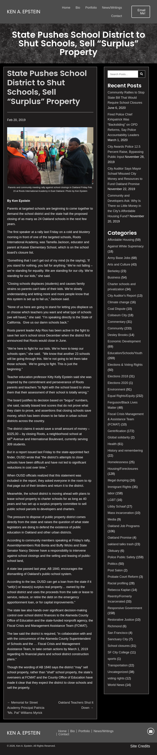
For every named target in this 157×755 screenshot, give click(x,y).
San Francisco (118, 633)
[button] (140, 12)
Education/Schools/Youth (125, 353)
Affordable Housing (121, 239)
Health (112, 444)
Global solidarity (119, 437)
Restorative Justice (121, 619)
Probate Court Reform (123, 576)
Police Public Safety (121, 557)
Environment (116, 389)
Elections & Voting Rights (125, 364)
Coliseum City (117, 315)
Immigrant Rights (119, 487)
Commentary (117, 321)
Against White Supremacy (126, 246)
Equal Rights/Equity (121, 396)
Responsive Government (125, 608)
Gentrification (117, 431)
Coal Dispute (117, 309)
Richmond (115, 626)
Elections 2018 (118, 376)
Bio (72, 731)
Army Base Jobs (119, 258)
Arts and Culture (119, 264)
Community (115, 328)
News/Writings (104, 731)
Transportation (118, 665)
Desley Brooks (118, 335)
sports (112, 658)
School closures (119, 646)
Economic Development (124, 341)
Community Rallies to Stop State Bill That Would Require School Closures (126, 97)
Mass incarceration (121, 513)
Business (114, 277)
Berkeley (114, 271)
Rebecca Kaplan (119, 590)
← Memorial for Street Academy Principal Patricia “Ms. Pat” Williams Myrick (25, 707)
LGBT (112, 500)
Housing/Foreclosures (123, 468)
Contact (63, 734)
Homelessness (118, 462)
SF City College (118, 652)
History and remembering (125, 450)
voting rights (116, 678)
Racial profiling (118, 583)
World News (116, 685)
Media (112, 519)
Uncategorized (118, 672)
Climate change (118, 302)
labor (111, 493)
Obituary (113, 550)
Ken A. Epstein (23, 11)
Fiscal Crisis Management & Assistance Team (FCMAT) (126, 419)
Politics (113, 563)
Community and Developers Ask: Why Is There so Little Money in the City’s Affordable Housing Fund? (124, 206)
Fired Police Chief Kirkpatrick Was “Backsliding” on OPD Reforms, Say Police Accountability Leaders (123, 125)
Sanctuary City (118, 639)
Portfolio (84, 731)
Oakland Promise (120, 537)
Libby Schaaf (117, 506)
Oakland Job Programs (124, 526)
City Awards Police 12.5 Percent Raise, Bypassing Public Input (125, 152)
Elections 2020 (118, 383)
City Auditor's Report (122, 295)
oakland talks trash (121, 544)
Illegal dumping (118, 480)
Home (62, 731)
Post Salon (115, 570)
